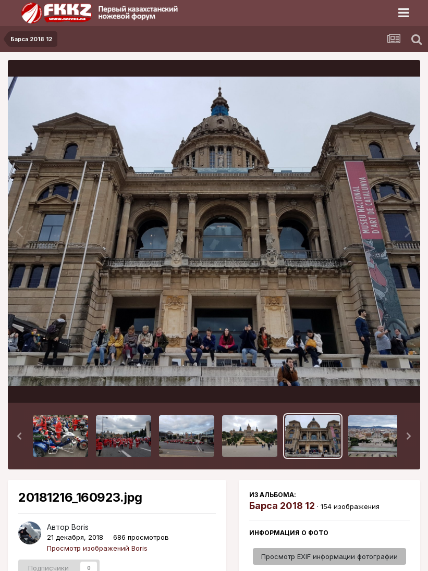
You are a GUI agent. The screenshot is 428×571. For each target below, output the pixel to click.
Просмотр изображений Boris (97, 548)
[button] (19, 436)
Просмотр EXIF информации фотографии (329, 556)
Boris (80, 527)
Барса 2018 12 (282, 505)
